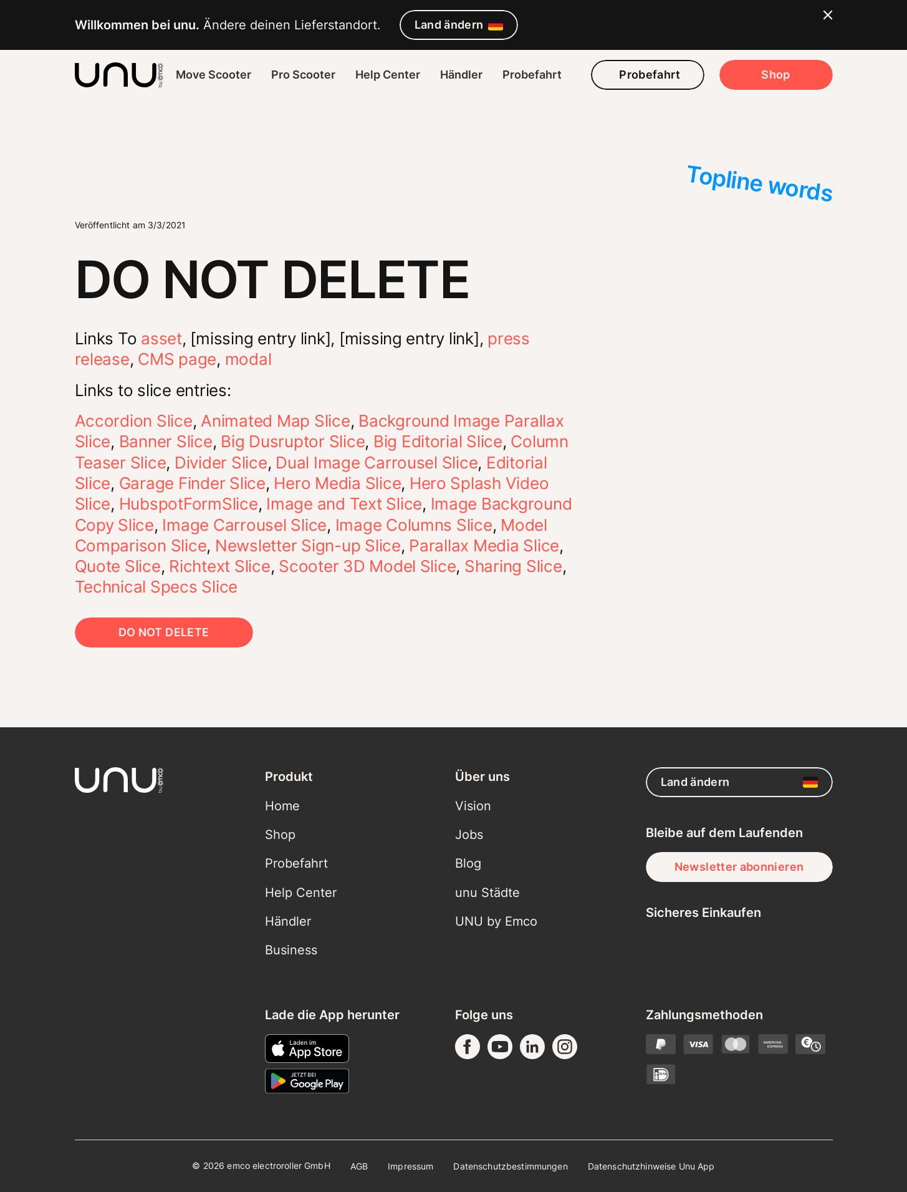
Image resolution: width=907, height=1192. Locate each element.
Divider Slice (221, 462)
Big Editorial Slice (437, 441)
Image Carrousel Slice (244, 525)
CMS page (177, 359)
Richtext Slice (219, 566)
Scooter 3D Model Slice (367, 566)
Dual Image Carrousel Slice (376, 462)
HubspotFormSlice (188, 503)
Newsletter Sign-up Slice (308, 545)
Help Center (387, 74)
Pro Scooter (303, 74)
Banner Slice (166, 441)
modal (248, 359)
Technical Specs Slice (156, 586)
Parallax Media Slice (484, 545)
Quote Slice (118, 566)
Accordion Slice (134, 420)
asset (161, 338)
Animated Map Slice (275, 420)
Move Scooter (213, 74)
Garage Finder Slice (192, 483)
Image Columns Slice (413, 525)
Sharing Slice (513, 566)
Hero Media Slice (337, 483)
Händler (461, 74)
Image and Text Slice (344, 503)
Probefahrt (532, 74)
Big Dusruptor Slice (293, 441)
